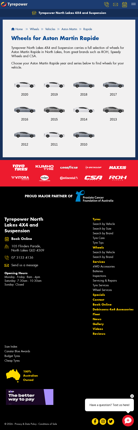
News (97, 319)
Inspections (99, 276)
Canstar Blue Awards (17, 351)
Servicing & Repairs (105, 280)
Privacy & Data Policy (25, 423)
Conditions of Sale (47, 423)
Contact (98, 300)
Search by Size (102, 229)
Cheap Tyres (12, 361)
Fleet (96, 314)
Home (17, 29)
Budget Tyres (12, 356)
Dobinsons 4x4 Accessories (113, 309)
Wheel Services (102, 290)
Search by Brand (103, 233)
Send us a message (24, 265)
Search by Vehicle (104, 224)
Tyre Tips (98, 243)
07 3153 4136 (22, 258)
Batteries (98, 271)
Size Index (10, 346)
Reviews (99, 334)
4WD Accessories (104, 266)
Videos (98, 329)
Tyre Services (101, 285)
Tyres (96, 219)
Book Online (102, 304)
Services (99, 262)
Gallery (98, 324)
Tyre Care (99, 238)
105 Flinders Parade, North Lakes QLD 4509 (27, 248)
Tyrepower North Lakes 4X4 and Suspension (69, 13)
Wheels (98, 247)
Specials (99, 295)
